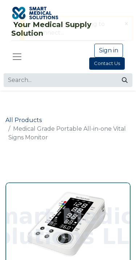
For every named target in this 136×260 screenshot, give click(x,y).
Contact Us (107, 63)
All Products (23, 120)
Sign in (108, 50)
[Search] (124, 80)
